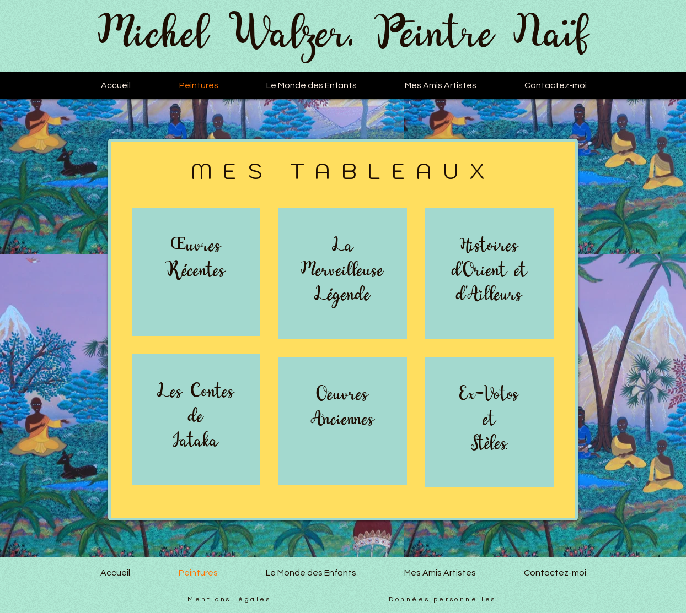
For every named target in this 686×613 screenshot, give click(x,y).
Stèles (489, 443)
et (489, 419)
